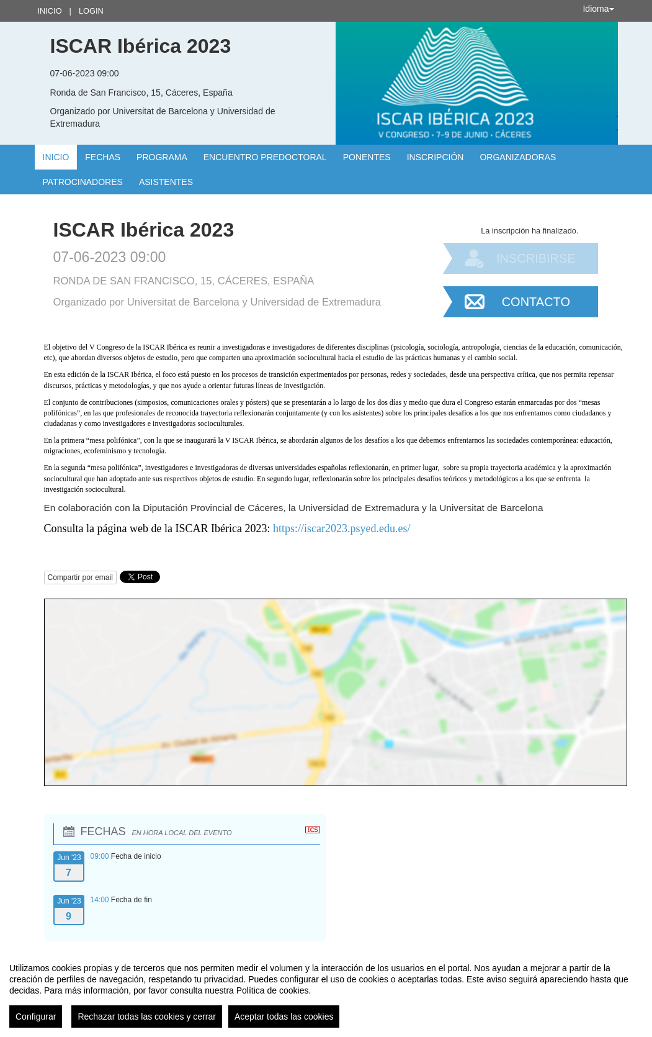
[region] (326, 990)
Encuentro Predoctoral (265, 157)
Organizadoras (518, 157)
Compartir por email (80, 577)
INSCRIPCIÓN (435, 157)
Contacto (536, 302)
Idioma (598, 9)
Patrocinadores (83, 182)
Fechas (102, 157)
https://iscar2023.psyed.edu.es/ (341, 528)
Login (91, 11)
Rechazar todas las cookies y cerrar (147, 1016)
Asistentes (166, 182)
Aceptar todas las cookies (284, 1016)
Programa (161, 157)
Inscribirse (536, 258)
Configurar (36, 1016)
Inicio (50, 11)
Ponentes (367, 157)
